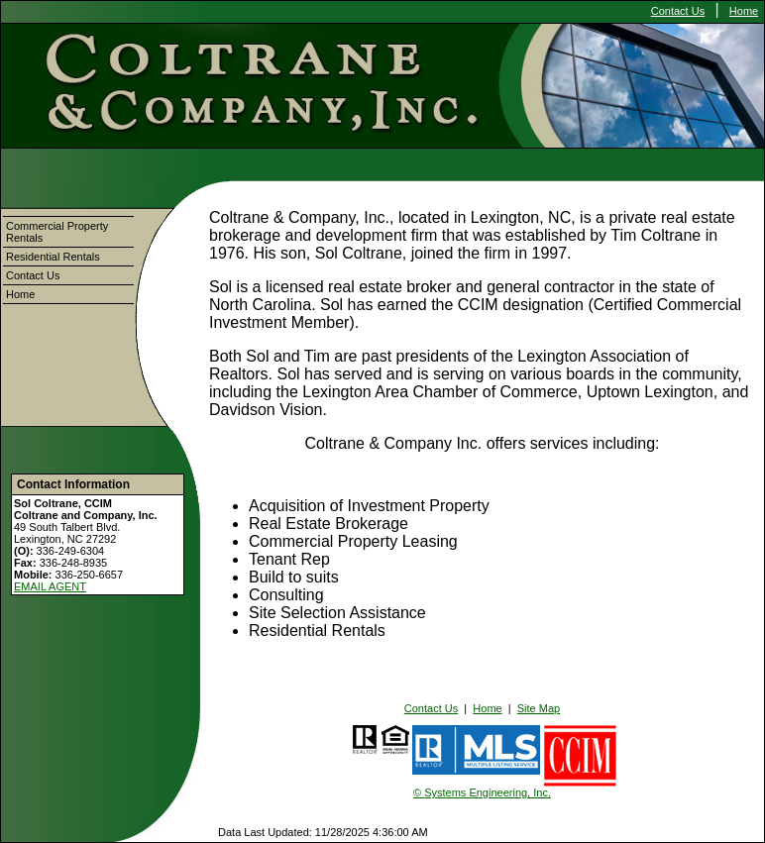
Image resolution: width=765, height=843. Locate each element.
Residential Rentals (53, 257)
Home (743, 11)
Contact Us (678, 11)
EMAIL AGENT (50, 586)
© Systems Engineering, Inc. (482, 792)
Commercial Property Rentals (57, 232)
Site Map (538, 708)
